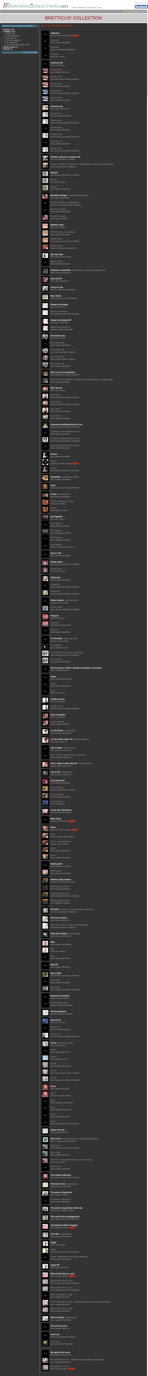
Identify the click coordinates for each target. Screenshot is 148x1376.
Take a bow (56, 1139)
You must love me (59, 1326)
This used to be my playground (65, 1216)
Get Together (57, 516)
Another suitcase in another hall (65, 157)
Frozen (54, 494)
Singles (9, 31)
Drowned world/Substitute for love (66, 424)
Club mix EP (56, 279)
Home (74, 7)
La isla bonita (57, 730)
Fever (53, 485)
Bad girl (54, 172)
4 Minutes (55, 33)
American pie (57, 106)
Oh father (55, 909)
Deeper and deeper (59, 304)
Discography (91, 7)
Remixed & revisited (60, 996)
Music (53, 827)
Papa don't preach (59, 933)
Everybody (56, 477)
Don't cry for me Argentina (63, 372)
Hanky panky (57, 562)
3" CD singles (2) (10, 38)
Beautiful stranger (59, 195)
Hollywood (56, 577)
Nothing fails (56, 864)
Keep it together (58, 715)
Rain (53, 942)
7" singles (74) (9, 33)
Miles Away (56, 819)
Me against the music (60, 1352)
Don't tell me (56, 388)
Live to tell (55, 772)
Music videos (11, 47)
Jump (53, 676)
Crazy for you (57, 287)
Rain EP (54, 964)
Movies (8, 49)
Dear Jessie (56, 296)
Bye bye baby (57, 254)
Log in (126, 11)
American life (57, 63)
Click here (142, 11)
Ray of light (56, 973)
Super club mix (58, 1130)
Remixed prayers (58, 1011)
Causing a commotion (61, 270)
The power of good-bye (61, 1192)
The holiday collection (61, 1175)
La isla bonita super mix (62, 739)
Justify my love (58, 699)
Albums (9, 29)
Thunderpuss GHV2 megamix (64, 1225)
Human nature (57, 600)
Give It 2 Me (56, 553)
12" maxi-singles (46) (12, 36)
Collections (82, 7)
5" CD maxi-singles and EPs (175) (16, 45)
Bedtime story (57, 225)
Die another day (58, 336)
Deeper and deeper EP (61, 320)
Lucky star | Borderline (61, 810)
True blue (55, 1234)
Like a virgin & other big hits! (64, 763)
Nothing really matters (61, 879)
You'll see (55, 1334)
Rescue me (56, 1020)
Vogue (53, 1242)
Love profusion (58, 780)
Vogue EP (55, 1265)
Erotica (54, 454)
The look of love (58, 1184)
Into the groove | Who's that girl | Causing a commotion (76, 668)
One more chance (59, 918)
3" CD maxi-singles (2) (12, 40)
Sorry (53, 1086)
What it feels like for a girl (62, 1274)
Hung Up (55, 616)
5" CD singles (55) (11, 42)
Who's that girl (57, 1317)
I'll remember (57, 638)
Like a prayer (57, 748)
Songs (99, 7)
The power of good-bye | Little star (66, 1208)
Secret (54, 1043)
